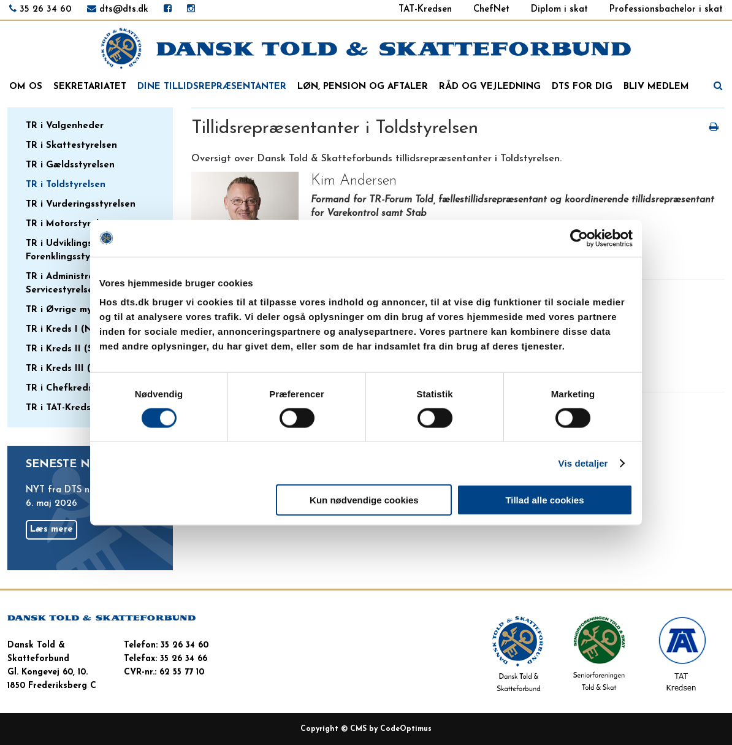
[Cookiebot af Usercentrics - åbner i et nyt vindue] (579, 238)
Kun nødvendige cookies (364, 500)
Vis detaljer (583, 462)
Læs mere (51, 529)
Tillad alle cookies (544, 500)
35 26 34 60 (46, 9)
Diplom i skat (559, 9)
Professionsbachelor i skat (666, 9)
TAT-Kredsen (425, 9)
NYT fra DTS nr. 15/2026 (79, 490)
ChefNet (491, 9)
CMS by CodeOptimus (391, 729)
